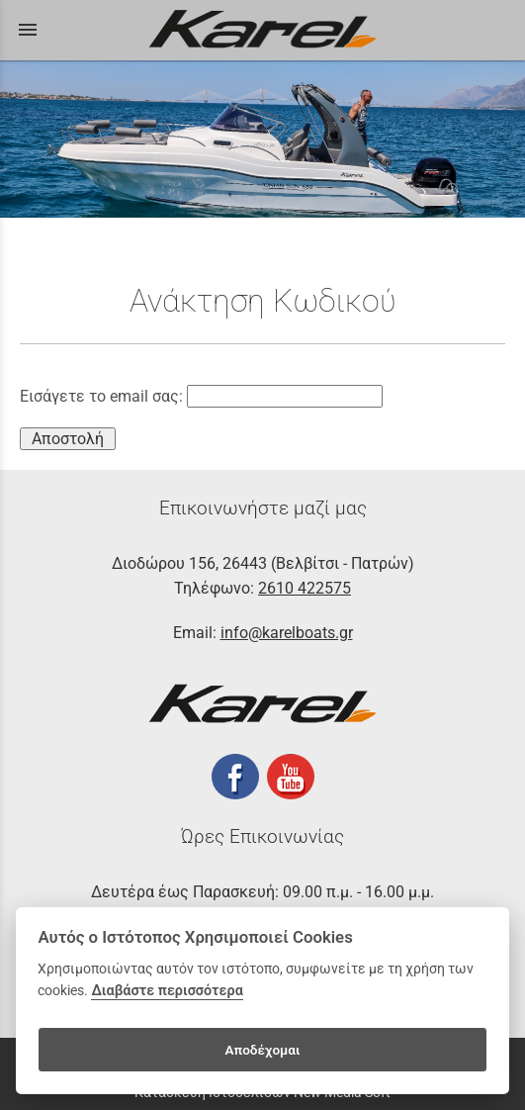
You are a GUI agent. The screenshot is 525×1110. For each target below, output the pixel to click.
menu (28, 30)
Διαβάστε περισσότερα (166, 990)
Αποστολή (68, 438)
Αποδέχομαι (262, 1050)
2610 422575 (304, 588)
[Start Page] (263, 30)
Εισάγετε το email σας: (201, 396)
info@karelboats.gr (286, 632)
